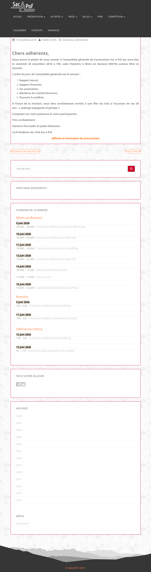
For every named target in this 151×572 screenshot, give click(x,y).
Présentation (36, 16)
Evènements (81, 39)
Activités (57, 16)
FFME (100, 16)
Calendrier (19, 30)
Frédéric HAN (49, 39)
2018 (19, 472)
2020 (19, 458)
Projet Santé (133, 151)
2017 (19, 479)
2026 (19, 416)
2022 (19, 444)
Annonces (54, 30)
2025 (19, 423)
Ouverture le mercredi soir (25, 151)
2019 (19, 465)
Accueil (17, 16)
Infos (72, 16)
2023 (19, 437)
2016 (19, 486)
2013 (19, 500)
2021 (19, 451)
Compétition (116, 16)
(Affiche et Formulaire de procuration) (76, 138)
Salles (87, 16)
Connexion (22, 523)
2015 (19, 493)
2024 (19, 430)
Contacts (36, 30)
